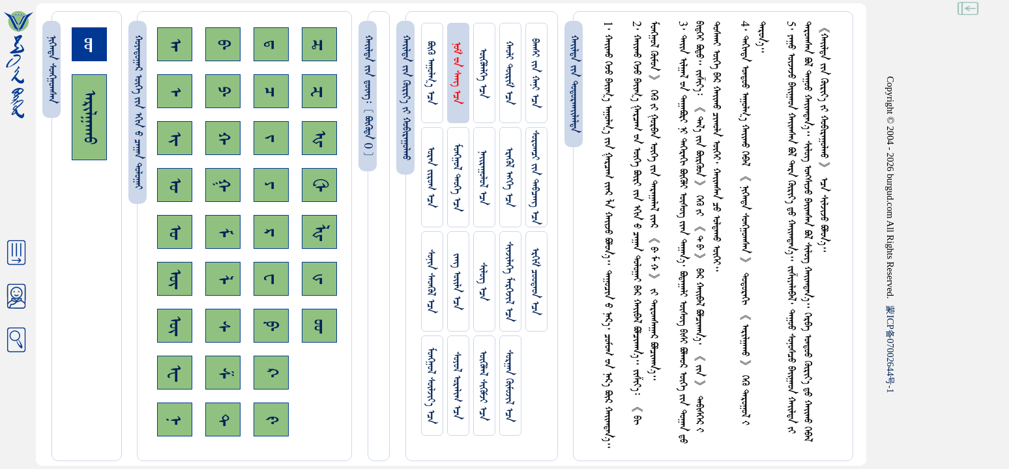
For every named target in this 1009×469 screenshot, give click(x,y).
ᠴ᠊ (271, 91)
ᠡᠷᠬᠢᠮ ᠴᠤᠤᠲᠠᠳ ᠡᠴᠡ (534, 281)
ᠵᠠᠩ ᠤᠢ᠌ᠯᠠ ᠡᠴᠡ (456, 281)
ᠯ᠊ (223, 279)
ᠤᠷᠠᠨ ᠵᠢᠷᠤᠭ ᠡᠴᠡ (430, 177)
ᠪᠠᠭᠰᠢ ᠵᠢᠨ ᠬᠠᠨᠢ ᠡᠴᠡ (534, 73)
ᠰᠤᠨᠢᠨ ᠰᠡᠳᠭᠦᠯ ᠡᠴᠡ (430, 281)
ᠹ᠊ (271, 325)
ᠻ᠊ (271, 419)
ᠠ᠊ (174, 44)
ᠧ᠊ (174, 373)
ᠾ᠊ (319, 138)
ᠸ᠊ (271, 278)
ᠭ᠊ (223, 185)
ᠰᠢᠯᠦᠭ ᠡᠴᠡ (482, 282)
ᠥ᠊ (174, 279)
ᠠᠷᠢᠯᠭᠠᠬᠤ (89, 117)
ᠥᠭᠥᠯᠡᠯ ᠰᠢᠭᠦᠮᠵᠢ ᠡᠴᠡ (482, 385)
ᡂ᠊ (319, 326)
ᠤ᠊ (174, 232)
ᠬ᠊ (223, 138)
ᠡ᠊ (174, 91)
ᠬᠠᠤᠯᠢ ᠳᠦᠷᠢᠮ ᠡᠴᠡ (508, 73)
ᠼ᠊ (319, 45)
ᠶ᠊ (271, 185)
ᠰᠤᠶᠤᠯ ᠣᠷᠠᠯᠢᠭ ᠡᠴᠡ (456, 385)
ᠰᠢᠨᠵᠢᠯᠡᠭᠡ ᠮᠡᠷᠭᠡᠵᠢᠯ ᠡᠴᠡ (508, 282)
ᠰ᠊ (223, 326)
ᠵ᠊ (271, 138)
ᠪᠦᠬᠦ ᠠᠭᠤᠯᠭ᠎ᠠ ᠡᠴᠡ (430, 73)
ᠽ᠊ (319, 91)
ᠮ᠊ (223, 232)
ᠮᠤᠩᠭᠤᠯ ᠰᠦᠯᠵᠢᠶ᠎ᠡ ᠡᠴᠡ (430, 385)
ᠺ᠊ (271, 373)
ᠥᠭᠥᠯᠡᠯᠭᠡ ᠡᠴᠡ (482, 73)
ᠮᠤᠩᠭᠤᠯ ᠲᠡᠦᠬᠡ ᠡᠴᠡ (456, 177)
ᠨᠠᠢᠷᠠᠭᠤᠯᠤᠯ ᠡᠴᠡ (482, 177)
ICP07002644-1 (890, 349)
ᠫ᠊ (223, 91)
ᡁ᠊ (319, 278)
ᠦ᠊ (174, 325)
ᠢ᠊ (174, 138)
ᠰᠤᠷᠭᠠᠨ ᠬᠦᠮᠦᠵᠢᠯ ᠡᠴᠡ (508, 386)
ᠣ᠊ (174, 185)
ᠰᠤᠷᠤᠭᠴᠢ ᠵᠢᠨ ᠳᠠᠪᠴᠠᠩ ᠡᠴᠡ (534, 177)
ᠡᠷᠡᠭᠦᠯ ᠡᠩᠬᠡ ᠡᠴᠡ (508, 177)
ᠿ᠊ (319, 185)
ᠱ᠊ (223, 373)
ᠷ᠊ (271, 232)
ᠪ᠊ (223, 44)
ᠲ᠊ (223, 419)
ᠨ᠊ (174, 420)
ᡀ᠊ (319, 232)
